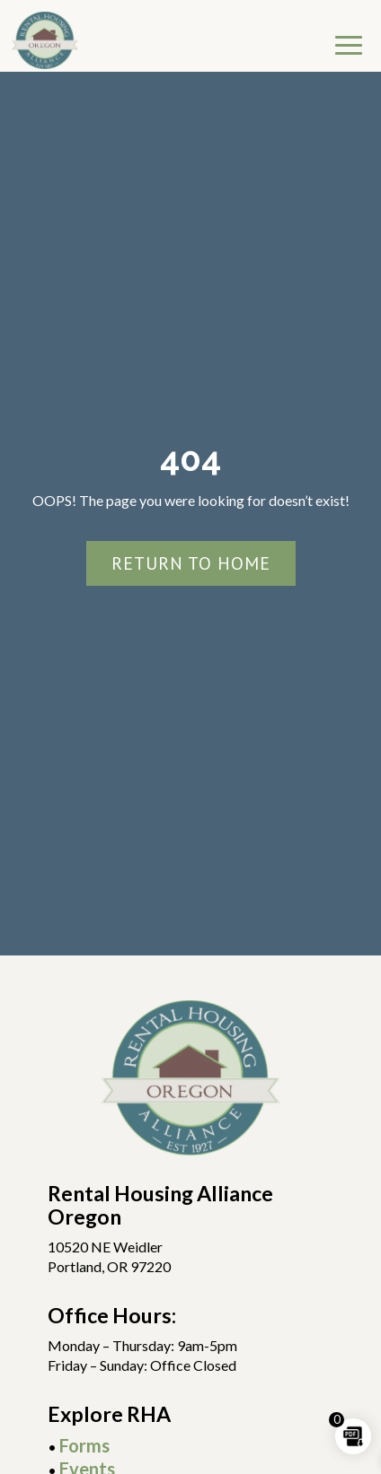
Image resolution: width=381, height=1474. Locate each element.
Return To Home (190, 563)
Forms (84, 1445)
